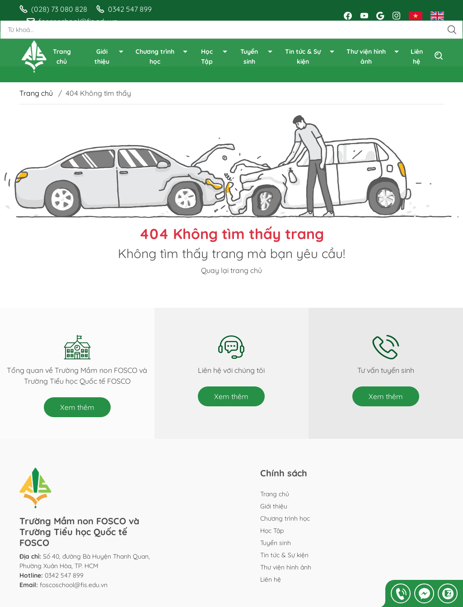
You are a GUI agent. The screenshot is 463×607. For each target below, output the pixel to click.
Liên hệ (417, 56)
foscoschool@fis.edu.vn (74, 585)
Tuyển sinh (256, 57)
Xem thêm (77, 407)
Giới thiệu (109, 57)
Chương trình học (162, 57)
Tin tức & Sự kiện (310, 57)
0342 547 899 (64, 575)
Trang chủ (62, 56)
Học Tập (215, 57)
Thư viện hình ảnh (373, 57)
